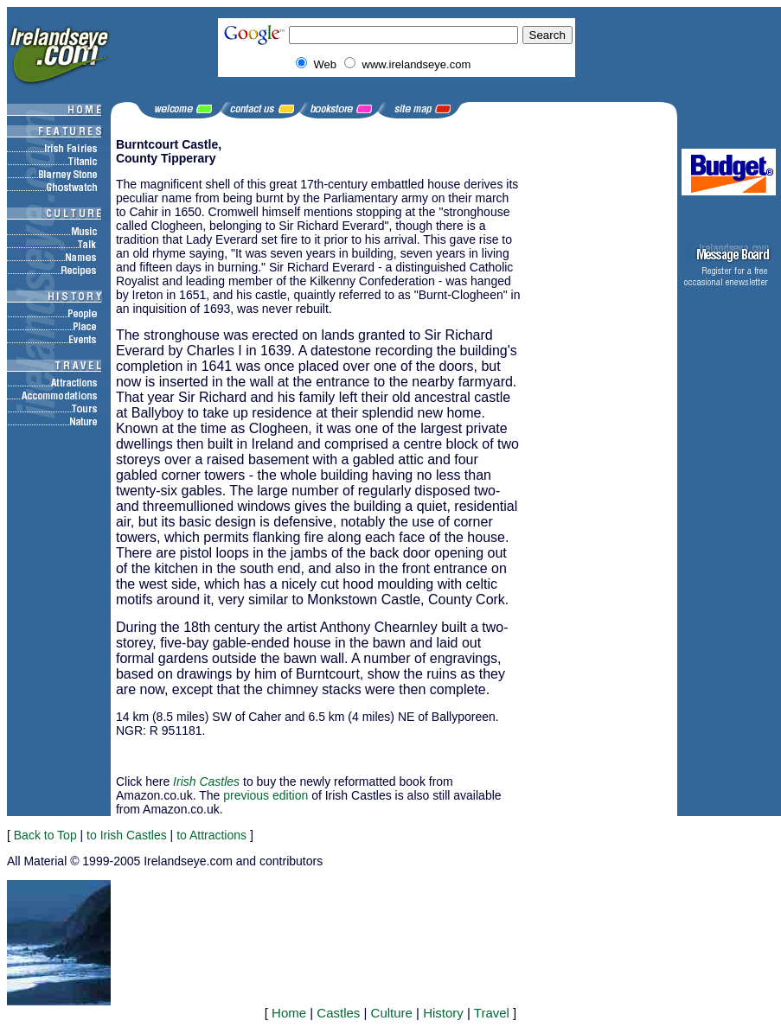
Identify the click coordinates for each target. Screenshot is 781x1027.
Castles (338, 1012)
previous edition (265, 795)
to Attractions (211, 835)
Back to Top (45, 835)
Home (289, 1012)
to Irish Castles (126, 835)
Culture (392, 1012)
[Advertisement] (318, 756)
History (443, 1012)
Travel (491, 1012)
